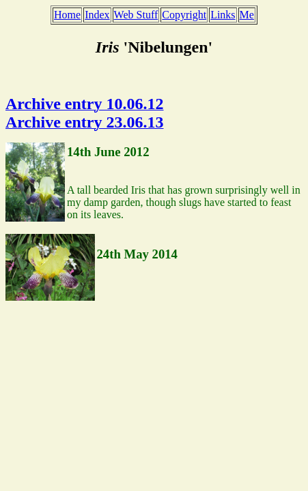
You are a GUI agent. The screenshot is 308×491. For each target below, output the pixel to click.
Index (97, 14)
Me (247, 14)
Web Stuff (136, 14)
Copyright (184, 14)
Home (67, 14)
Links (222, 14)
